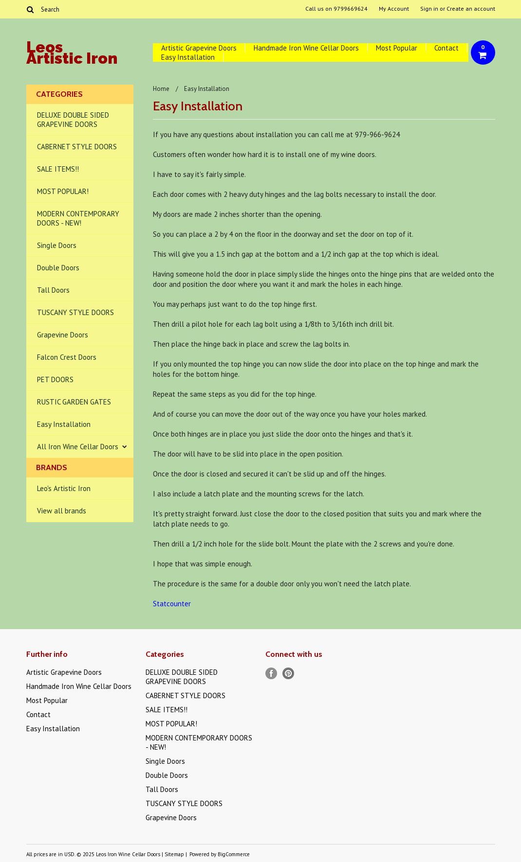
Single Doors (56, 245)
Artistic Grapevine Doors (199, 48)
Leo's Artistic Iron (64, 488)
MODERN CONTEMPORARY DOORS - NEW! (78, 218)
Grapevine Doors (62, 334)
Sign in (429, 8)
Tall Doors (53, 290)
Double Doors (58, 267)
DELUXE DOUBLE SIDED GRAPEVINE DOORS (73, 119)
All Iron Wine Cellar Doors (77, 446)
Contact (446, 48)
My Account (394, 8)
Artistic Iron (71, 54)
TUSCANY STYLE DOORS (75, 312)
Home (161, 89)
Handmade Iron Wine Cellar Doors (306, 48)
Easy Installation (188, 57)
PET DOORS (55, 379)
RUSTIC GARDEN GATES (74, 401)
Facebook (271, 674)
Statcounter (172, 603)
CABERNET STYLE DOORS (77, 146)
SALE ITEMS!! (58, 169)
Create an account (471, 8)
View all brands (61, 510)
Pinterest (288, 674)
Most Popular (396, 48)
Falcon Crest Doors (66, 357)
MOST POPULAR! (63, 191)
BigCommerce (234, 854)
